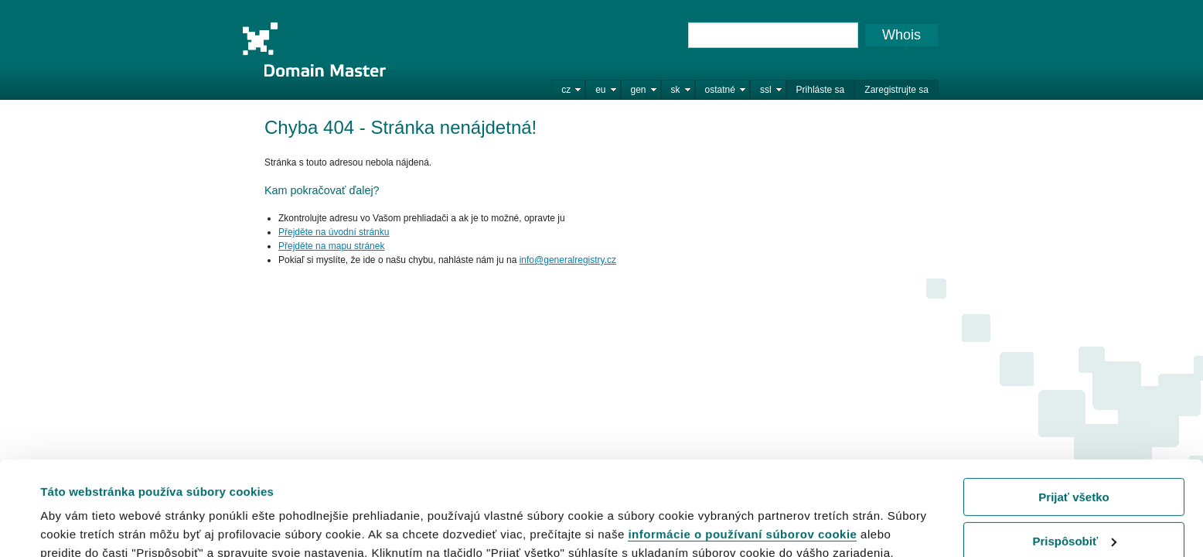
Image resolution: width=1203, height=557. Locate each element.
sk (675, 89)
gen (638, 89)
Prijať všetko (1073, 408)
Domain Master (313, 49)
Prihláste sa (820, 89)
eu (600, 89)
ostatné (720, 89)
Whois (901, 35)
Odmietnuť (1073, 496)
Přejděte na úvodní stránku (333, 232)
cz (566, 89)
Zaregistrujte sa (896, 89)
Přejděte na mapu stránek (331, 246)
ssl (766, 89)
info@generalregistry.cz (568, 260)
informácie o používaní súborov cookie (742, 446)
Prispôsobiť (1074, 452)
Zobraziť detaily (84, 525)
